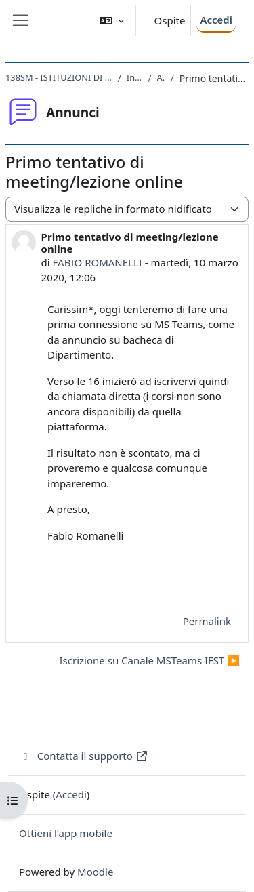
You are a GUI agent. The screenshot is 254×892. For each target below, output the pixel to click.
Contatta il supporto (83, 756)
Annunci (161, 77)
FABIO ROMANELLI (97, 262)
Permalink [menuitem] (207, 621)
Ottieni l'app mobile (65, 833)
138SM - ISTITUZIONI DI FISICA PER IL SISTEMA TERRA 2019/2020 (58, 77)
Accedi (216, 19)
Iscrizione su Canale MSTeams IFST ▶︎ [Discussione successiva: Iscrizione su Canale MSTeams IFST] (150, 660)
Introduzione (134, 77)
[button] (112, 20)
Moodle (95, 871)
